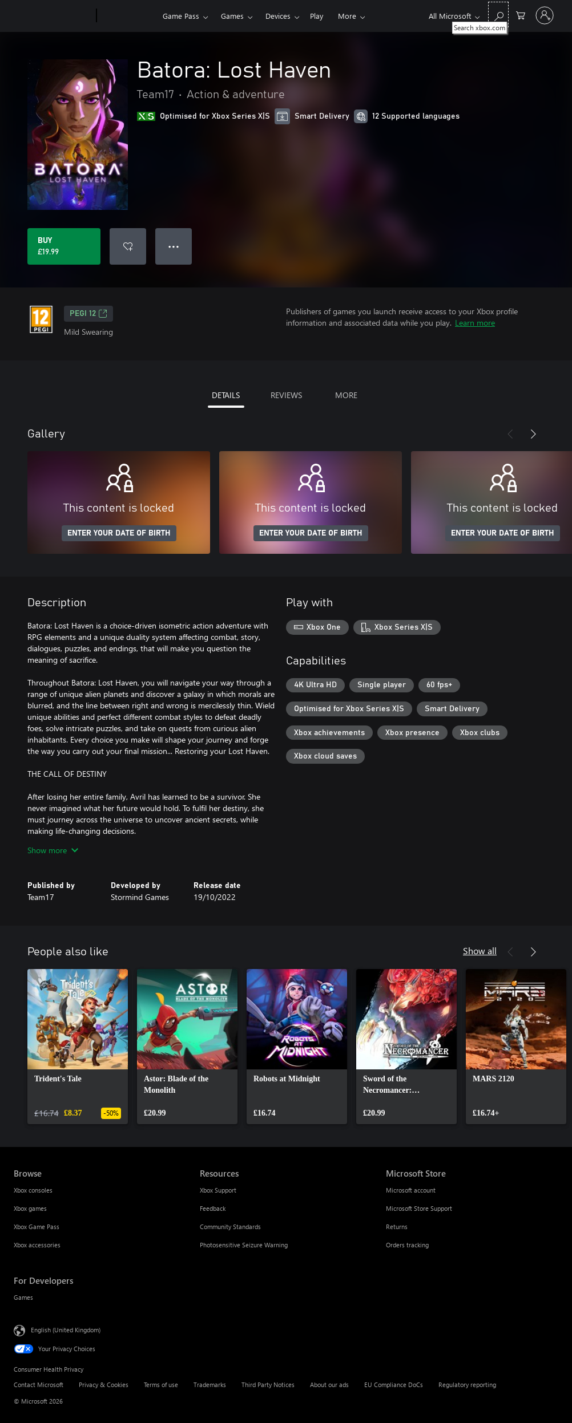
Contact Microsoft (38, 1384)
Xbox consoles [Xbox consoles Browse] (33, 1190)
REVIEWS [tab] (286, 395)
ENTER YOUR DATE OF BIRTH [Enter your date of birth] (119, 533)
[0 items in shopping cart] (520, 14)
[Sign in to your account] (544, 15)
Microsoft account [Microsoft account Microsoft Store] (411, 1190)
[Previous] (510, 434)
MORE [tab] (346, 395)
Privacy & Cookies (103, 1384)
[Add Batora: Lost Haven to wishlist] (128, 246)
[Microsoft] (53, 16)
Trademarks (210, 1384)
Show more (52, 850)
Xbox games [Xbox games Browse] (30, 1208)
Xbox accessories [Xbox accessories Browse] (37, 1244)
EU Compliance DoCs (393, 1384)
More (347, 16)
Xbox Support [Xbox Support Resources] (218, 1190)
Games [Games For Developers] (23, 1297)
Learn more (475, 322)
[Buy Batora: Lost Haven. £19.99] (63, 246)
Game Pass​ (181, 16)
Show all (480, 950)
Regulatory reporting (467, 1384)
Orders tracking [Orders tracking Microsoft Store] (407, 1244)
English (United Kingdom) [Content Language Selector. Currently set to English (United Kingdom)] (65, 1329)
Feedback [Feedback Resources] (212, 1208)
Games (232, 16)
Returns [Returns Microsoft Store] (397, 1226)
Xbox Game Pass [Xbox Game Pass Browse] (36, 1226)
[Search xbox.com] (498, 14)
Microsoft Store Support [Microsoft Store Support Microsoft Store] (419, 1208)
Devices (278, 16)
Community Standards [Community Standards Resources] (230, 1226)
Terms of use (161, 1384)
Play (316, 16)
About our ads (329, 1384)
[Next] (533, 434)
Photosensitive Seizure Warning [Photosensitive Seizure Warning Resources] (244, 1244)
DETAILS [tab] (226, 395)
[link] (77, 1046)
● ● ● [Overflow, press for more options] (173, 246)
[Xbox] (128, 16)
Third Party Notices (268, 1384)
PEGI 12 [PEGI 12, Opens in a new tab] (88, 313)
